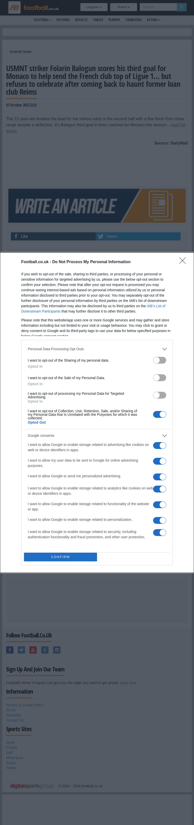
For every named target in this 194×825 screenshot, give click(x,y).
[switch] (159, 360)
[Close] (184, 262)
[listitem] (97, 349)
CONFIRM (60, 557)
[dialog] (97, 412)
